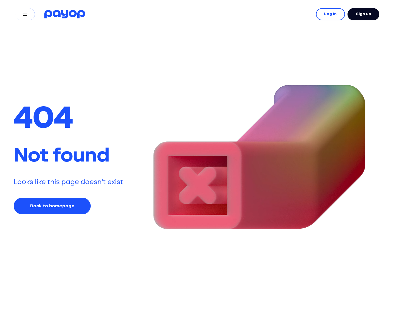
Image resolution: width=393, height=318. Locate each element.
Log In (330, 14)
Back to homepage (52, 206)
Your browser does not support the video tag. (256, 122)
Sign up (363, 14)
